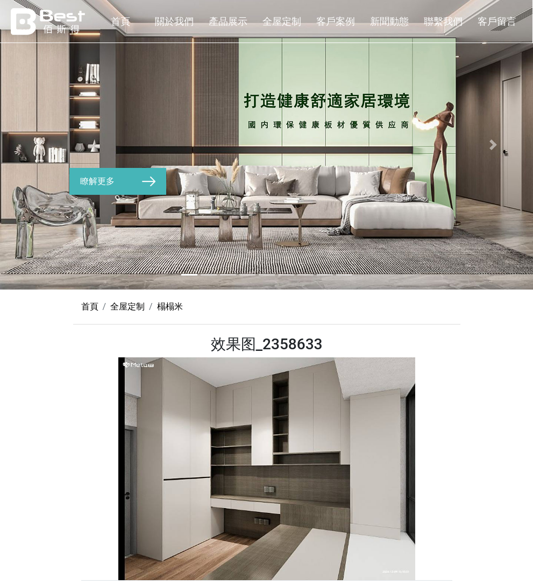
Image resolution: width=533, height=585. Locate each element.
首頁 (120, 21)
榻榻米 (170, 306)
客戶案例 (335, 21)
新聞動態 (389, 21)
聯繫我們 (443, 21)
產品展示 (228, 21)
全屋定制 (281, 21)
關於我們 (174, 21)
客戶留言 (497, 21)
